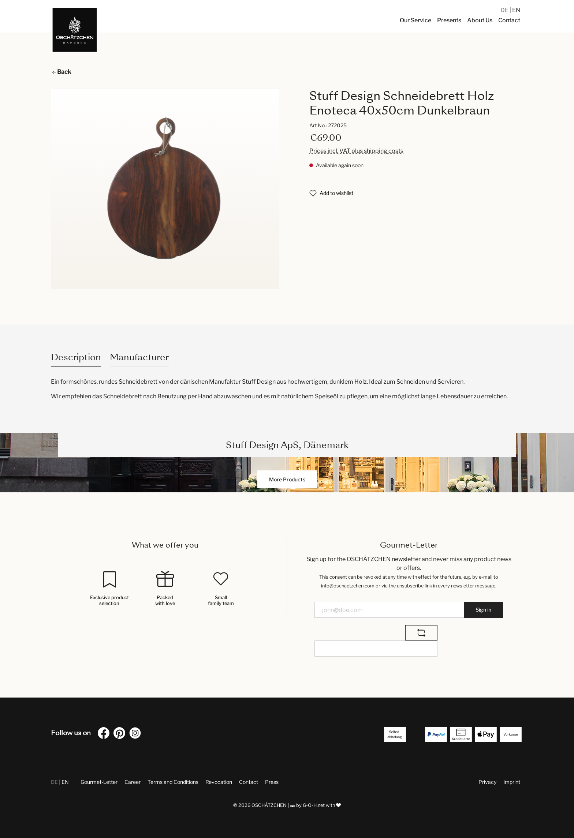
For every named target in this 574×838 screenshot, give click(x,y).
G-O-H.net (314, 805)
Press (272, 782)
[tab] (76, 357)
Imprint (511, 782)
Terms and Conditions (173, 782)
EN (516, 10)
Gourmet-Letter (99, 782)
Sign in (483, 609)
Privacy (487, 782)
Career (132, 782)
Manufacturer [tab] (139, 357)
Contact (248, 782)
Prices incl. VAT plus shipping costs (356, 150)
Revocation (218, 782)
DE (505, 10)
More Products (287, 479)
